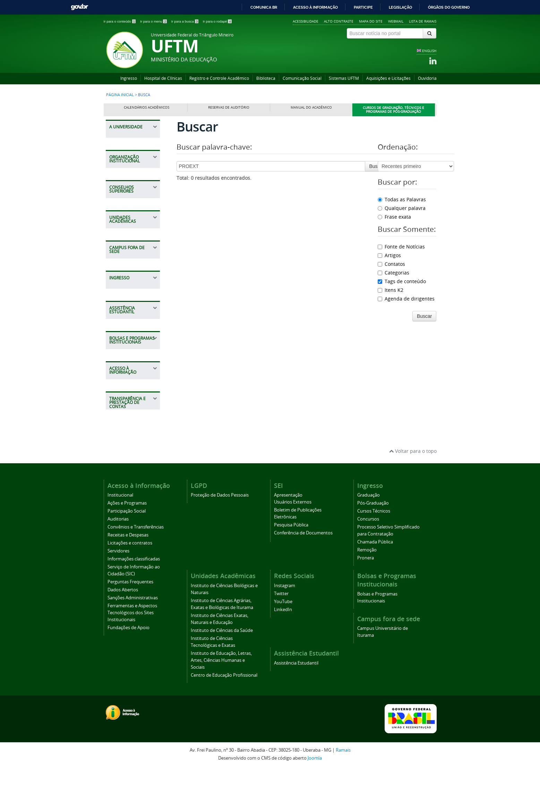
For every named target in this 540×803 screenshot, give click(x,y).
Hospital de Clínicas (163, 78)
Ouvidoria (427, 78)
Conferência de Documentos (303, 568)
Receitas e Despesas (128, 570)
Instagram (284, 621)
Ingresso (128, 78)
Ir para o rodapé (217, 21)
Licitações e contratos (130, 578)
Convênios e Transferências (136, 562)
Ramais (343, 785)
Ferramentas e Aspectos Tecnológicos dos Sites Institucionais (132, 648)
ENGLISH (429, 50)
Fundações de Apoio (128, 663)
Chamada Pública (375, 577)
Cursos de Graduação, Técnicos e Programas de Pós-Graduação (393, 109)
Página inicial (120, 94)
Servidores (118, 586)
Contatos (391, 264)
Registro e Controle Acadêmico (219, 78)
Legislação (400, 7)
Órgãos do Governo (449, 7)
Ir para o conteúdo (120, 21)
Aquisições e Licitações (388, 78)
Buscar (377, 166)
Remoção (367, 585)
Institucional (120, 530)
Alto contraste (338, 21)
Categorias (393, 272)
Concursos (368, 554)
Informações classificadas (134, 594)
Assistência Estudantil (296, 698)
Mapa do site (371, 21)
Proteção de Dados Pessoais (220, 530)
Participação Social (127, 546)
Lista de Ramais (422, 21)
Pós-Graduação (373, 538)
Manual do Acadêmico (311, 107)
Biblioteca (265, 78)
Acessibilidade (305, 21)
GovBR (79, 7)
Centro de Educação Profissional (224, 710)
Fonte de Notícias (401, 246)
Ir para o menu (154, 21)
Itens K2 (390, 290)
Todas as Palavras (402, 199)
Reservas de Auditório (228, 107)
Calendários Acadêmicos (146, 107)
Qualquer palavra (402, 208)
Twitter (281, 629)
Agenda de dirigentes (406, 298)
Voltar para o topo (413, 486)
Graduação (368, 530)
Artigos (389, 255)
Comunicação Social (302, 78)
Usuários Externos (292, 537)
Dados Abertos (123, 625)
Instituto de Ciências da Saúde (222, 666)
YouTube (283, 637)
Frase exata (394, 216)
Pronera (365, 593)
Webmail (395, 21)
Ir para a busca (185, 21)
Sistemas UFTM (344, 78)
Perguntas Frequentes (130, 617)
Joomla (315, 793)
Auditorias (118, 554)
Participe (363, 7)
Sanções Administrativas (133, 633)
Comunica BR (263, 7)
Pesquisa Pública (291, 560)
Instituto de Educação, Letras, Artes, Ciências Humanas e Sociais (221, 695)
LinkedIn (283, 645)
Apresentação (288, 530)
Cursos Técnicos (373, 546)
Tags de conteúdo (402, 281)
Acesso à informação (315, 7)
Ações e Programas (127, 538)
